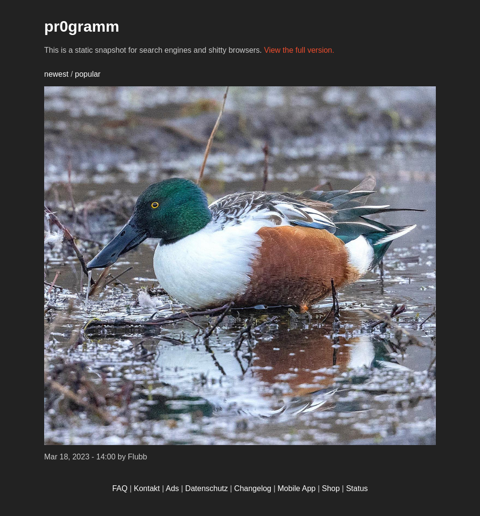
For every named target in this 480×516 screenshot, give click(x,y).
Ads (172, 488)
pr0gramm (82, 26)
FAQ (120, 488)
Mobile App (296, 488)
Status (357, 488)
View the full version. (299, 50)
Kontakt (147, 488)
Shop (331, 488)
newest (56, 74)
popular (87, 74)
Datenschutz (206, 488)
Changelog (252, 488)
